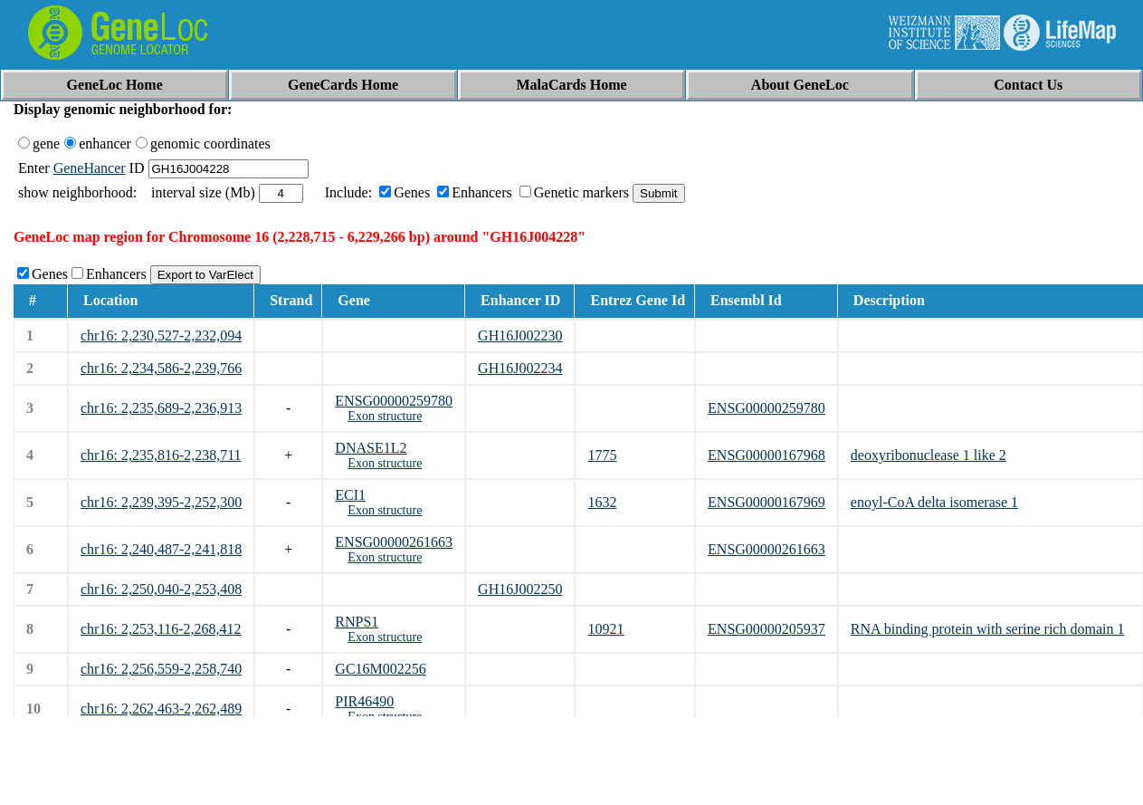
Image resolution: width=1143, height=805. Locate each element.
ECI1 (350, 495)
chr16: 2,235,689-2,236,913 (161, 408)
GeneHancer (89, 168)
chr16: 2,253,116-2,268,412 (161, 629)
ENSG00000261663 (393, 542)
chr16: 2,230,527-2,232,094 (161, 335)
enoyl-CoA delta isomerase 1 (934, 502)
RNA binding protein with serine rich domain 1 (988, 629)
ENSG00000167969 (766, 502)
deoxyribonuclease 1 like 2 (928, 455)
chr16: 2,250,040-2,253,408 (161, 589)
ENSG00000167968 (766, 455)
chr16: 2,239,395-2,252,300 (161, 502)
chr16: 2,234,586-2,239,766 (161, 368)
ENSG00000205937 (766, 629)
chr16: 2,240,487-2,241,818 (161, 549)
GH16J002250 (520, 589)
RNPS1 (356, 621)
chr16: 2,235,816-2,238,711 (161, 455)
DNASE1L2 (370, 447)
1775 (601, 455)
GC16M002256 (380, 668)
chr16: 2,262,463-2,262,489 (161, 708)
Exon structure (385, 416)
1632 (601, 502)
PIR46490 (364, 701)
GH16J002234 (520, 368)
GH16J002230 (520, 335)
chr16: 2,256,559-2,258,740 (161, 668)
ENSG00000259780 (393, 400)
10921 (605, 629)
